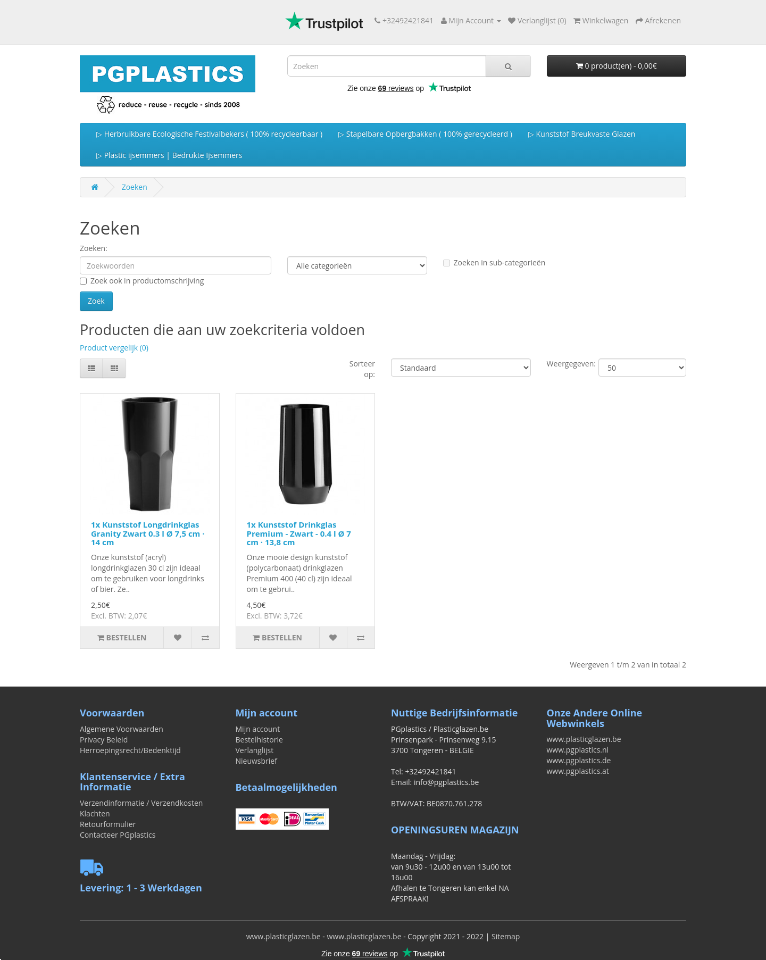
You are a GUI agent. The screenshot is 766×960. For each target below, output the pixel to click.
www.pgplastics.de (579, 760)
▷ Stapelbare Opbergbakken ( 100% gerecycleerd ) (425, 134)
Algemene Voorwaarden (121, 729)
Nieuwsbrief (256, 761)
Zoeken (134, 187)
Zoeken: (93, 248)
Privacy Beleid (104, 739)
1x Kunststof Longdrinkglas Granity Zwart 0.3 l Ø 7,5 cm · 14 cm (148, 533)
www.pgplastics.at (578, 771)
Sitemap (506, 936)
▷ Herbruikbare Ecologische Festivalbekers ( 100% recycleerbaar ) (209, 134)
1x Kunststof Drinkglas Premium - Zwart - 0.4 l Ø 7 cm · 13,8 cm (299, 533)
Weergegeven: (565, 363)
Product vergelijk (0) (114, 348)
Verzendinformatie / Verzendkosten (141, 803)
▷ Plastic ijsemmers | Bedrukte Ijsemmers (169, 155)
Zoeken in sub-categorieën (494, 262)
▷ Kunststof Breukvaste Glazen (581, 134)
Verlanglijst (255, 750)
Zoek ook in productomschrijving (142, 281)
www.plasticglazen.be (584, 739)
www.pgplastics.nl (578, 750)
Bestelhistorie (259, 739)
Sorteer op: (362, 368)
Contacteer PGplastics (117, 835)
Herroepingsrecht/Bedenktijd (130, 750)
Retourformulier (108, 824)
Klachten (95, 813)
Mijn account (258, 729)
